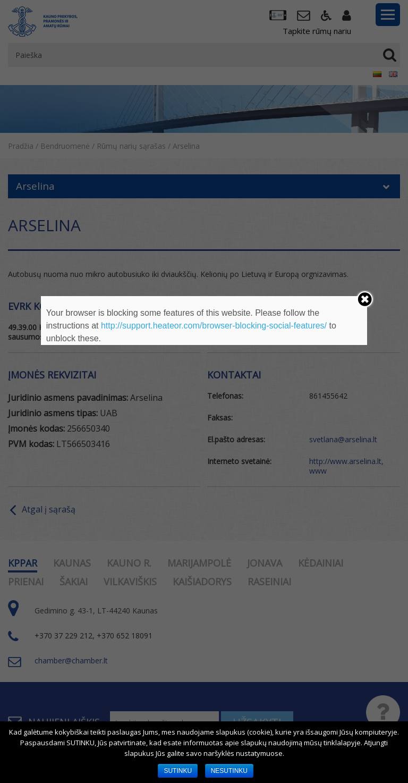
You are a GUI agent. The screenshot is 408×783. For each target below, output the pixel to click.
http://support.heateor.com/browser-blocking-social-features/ (214, 325)
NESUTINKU (229, 770)
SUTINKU (178, 770)
